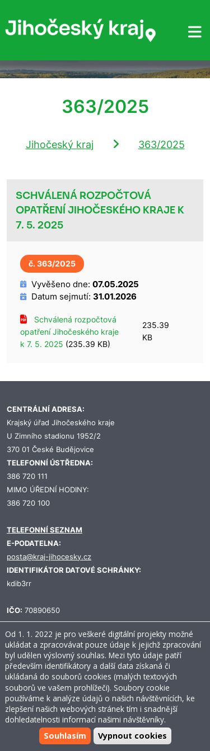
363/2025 (161, 144)
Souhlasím (65, 735)
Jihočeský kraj (60, 144)
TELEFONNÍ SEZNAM (44, 530)
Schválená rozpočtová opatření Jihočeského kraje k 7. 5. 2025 (69, 332)
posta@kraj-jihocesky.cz (49, 557)
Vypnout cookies (132, 735)
